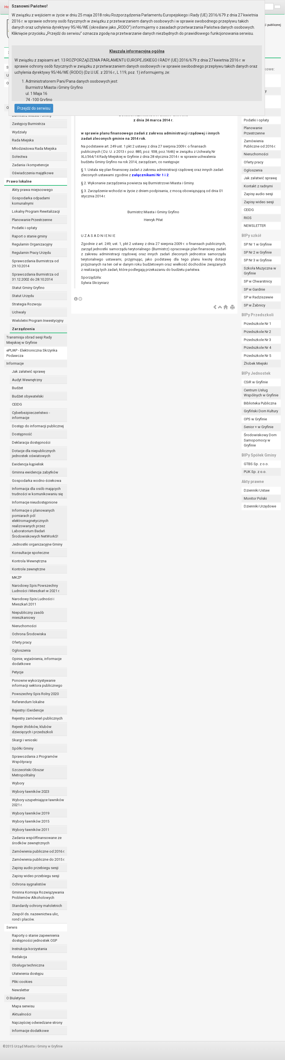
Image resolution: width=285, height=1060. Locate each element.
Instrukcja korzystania (29, 949)
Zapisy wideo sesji (259, 202)
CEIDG (17, 404)
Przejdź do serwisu (33, 108)
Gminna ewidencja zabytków (35, 472)
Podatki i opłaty (24, 228)
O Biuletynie (15, 998)
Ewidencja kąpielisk (28, 464)
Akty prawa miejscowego (32, 190)
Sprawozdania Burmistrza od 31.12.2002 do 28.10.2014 (35, 277)
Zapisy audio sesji (258, 194)
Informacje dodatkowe (30, 1031)
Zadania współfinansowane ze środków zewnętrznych (37, 840)
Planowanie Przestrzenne (32, 220)
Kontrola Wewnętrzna (29, 561)
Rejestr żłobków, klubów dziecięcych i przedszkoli (32, 729)
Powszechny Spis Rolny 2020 (35, 694)
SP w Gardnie (254, 289)
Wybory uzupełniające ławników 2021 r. (38, 802)
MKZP (16, 577)
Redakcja (19, 957)
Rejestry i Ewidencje (28, 710)
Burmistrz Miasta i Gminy (31, 115)
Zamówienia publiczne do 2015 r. (38, 859)
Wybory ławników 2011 (30, 830)
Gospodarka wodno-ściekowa (36, 481)
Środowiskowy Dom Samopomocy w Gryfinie (260, 440)
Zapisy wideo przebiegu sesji (35, 876)
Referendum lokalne (28, 702)
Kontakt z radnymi (258, 186)
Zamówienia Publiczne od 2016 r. (260, 143)
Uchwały (19, 312)
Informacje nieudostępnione (34, 502)
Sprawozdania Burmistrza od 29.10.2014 (35, 263)
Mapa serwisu (23, 1006)
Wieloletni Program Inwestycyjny (37, 320)
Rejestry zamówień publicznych (37, 718)
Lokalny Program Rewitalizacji (36, 211)
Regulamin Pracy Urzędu (31, 253)
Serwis (11, 927)
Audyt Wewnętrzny (27, 380)
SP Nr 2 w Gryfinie (258, 252)
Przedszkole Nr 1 (257, 324)
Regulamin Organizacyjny (32, 244)
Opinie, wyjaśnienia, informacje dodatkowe (37, 661)
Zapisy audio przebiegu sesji (35, 868)
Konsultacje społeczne (30, 553)
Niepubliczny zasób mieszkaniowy (28, 615)
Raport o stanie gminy (29, 236)
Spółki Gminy (22, 748)
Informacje (15, 363)
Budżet (17, 388)
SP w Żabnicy (254, 305)
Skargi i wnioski (24, 740)
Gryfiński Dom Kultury (261, 411)
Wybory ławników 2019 (30, 813)
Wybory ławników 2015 (30, 821)
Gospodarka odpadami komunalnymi (31, 200)
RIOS (248, 218)
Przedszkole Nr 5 (257, 356)
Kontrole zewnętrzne (28, 569)
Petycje (17, 672)
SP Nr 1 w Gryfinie (258, 244)
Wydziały (19, 132)
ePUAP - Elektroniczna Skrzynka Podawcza (31, 353)
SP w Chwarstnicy (258, 281)
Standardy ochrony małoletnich (37, 906)
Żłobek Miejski (256, 363)
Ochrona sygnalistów (29, 884)
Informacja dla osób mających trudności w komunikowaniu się (37, 491)
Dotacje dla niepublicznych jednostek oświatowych (33, 453)
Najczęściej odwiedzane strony (37, 1022)
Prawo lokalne (19, 181)
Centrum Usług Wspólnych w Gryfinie (261, 393)
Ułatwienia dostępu (27, 973)
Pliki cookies (22, 982)
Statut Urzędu (23, 296)
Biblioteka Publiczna (260, 403)
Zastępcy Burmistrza (28, 124)
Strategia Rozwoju (26, 304)
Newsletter (20, 990)
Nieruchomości (24, 626)
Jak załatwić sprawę (28, 371)
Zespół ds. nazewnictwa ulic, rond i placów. (35, 916)
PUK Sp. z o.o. (255, 472)
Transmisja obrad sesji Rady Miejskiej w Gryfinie (29, 340)
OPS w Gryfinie (255, 419)
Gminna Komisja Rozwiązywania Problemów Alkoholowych (38, 895)
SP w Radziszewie (258, 297)
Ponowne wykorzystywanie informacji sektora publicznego (37, 683)
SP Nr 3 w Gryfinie (258, 260)
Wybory (18, 783)
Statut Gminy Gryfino (28, 288)
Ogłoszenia (21, 650)
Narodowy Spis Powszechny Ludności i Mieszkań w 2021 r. (36, 588)
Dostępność (22, 434)
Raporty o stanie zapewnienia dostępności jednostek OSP (35, 938)
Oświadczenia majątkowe (32, 173)
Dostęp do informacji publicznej (38, 426)
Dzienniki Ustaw (257, 490)
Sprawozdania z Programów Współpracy (35, 759)
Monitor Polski (255, 498)
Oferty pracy (21, 642)
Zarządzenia (23, 329)
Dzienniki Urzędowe (260, 506)
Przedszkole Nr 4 (257, 347)
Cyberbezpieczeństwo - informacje (31, 415)
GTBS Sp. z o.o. (256, 464)
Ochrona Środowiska (29, 634)
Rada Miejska (23, 140)
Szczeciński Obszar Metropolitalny (28, 772)
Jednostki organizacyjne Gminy (37, 544)
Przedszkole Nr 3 (257, 340)
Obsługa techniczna (28, 965)
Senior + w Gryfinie (258, 427)
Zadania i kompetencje (30, 165)
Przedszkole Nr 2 (257, 332)
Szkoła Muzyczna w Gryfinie (260, 271)
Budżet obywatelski (27, 396)
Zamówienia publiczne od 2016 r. (38, 851)
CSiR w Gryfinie (256, 382)
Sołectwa (19, 156)
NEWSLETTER (255, 226)
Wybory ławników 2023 (30, 791)
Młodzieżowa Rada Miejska (34, 148)
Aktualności (21, 1014)
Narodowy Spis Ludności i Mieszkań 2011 (33, 601)
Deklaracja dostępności (31, 442)
